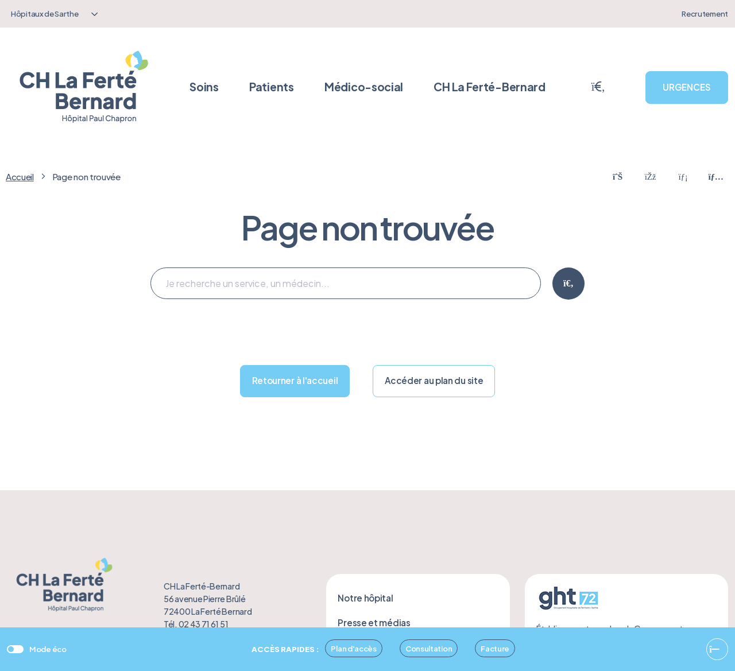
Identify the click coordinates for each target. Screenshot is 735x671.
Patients (271, 87)
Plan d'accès (353, 648)
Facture (495, 648)
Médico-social (363, 87)
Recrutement (705, 13)
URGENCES (687, 87)
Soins (204, 87)
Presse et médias (374, 622)
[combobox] (53, 14)
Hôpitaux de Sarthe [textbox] (45, 13)
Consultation (428, 648)
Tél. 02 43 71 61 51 (196, 624)
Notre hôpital (365, 597)
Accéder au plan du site (434, 380)
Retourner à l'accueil (295, 380)
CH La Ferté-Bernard (489, 87)
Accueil (20, 176)
